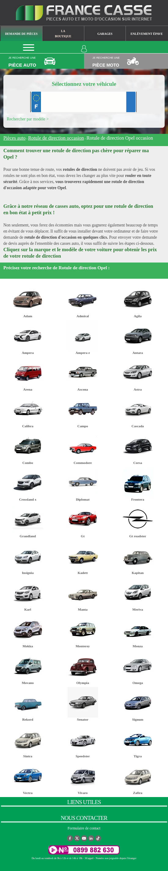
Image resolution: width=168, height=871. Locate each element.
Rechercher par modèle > (28, 119)
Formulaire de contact (84, 828)
